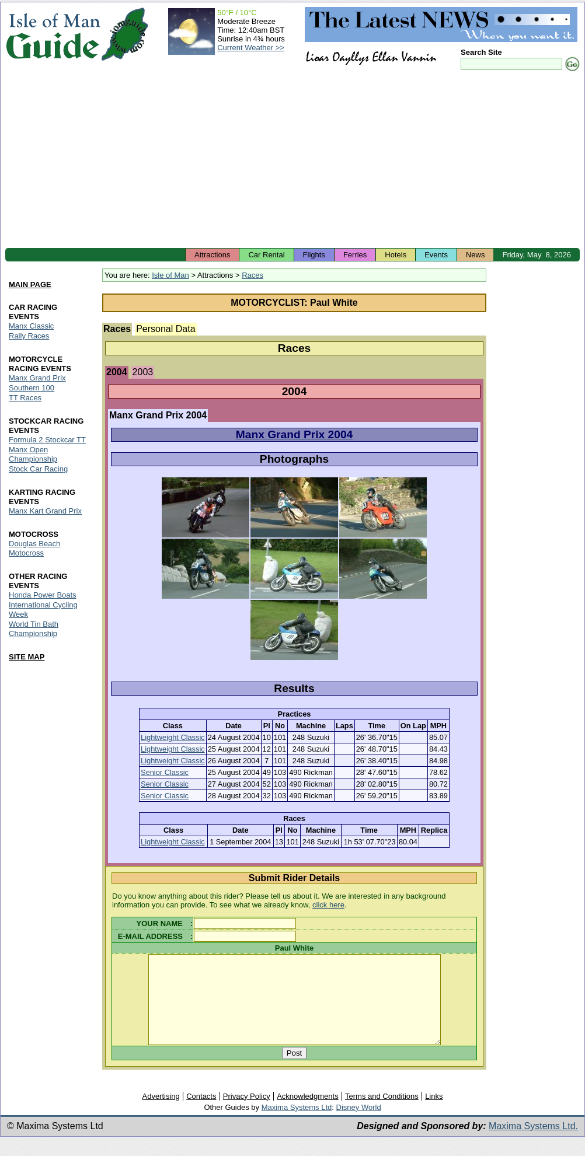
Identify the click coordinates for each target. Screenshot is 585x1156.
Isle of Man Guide (52, 34)
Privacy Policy (246, 1113)
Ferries (355, 254)
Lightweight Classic (173, 737)
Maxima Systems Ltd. (533, 1143)
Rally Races (29, 335)
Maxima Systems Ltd (297, 1124)
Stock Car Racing (38, 469)
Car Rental (266, 254)
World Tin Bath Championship (33, 629)
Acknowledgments (308, 1113)
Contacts (201, 1113)
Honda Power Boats (42, 595)
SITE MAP (26, 656)
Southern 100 (31, 387)
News (475, 254)
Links (434, 1113)
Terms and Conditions (382, 1113)
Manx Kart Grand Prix (45, 511)
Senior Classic (165, 772)
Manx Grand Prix (37, 377)
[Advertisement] (292, 160)
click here (328, 904)
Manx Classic (31, 326)
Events (436, 254)
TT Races (25, 397)
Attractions (212, 254)
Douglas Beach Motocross (34, 548)
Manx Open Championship (33, 454)
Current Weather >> (250, 47)
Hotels (395, 254)
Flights (314, 254)
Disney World (358, 1124)
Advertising (160, 1113)
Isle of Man (170, 275)
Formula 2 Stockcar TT (47, 439)
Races (252, 275)
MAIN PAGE (30, 284)
